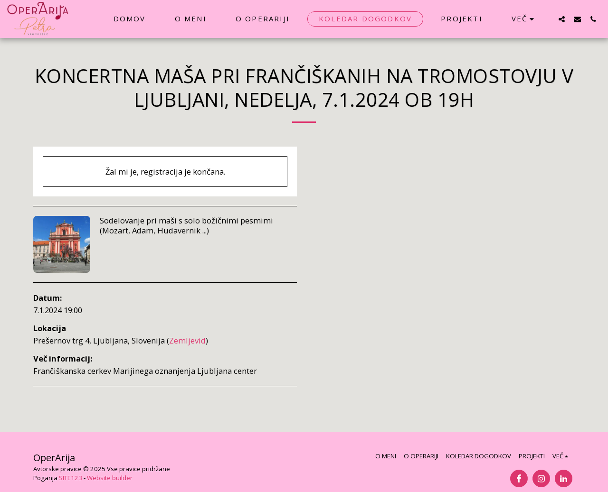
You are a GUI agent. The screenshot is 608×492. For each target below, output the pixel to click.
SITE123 (70, 477)
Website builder (110, 477)
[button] (561, 19)
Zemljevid (187, 340)
